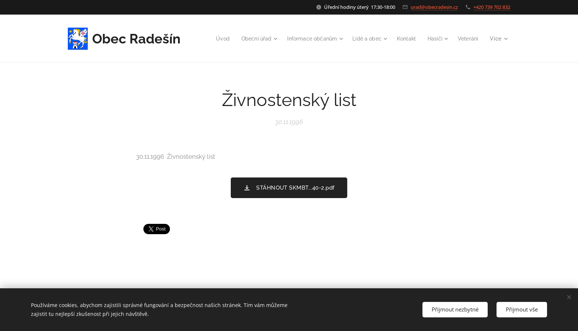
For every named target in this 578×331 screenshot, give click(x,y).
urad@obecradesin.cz (434, 7)
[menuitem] (246, 38)
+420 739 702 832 (491, 7)
